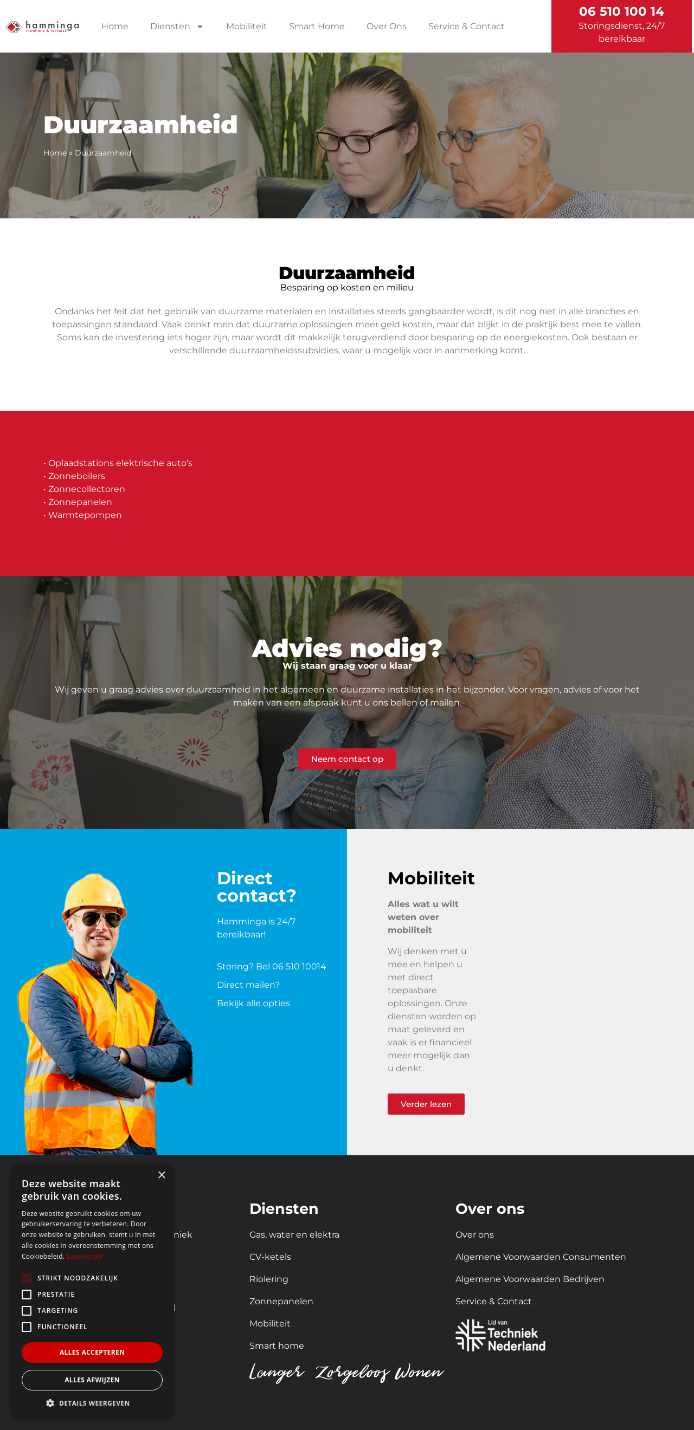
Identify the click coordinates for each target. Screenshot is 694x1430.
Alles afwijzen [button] (92, 1379)
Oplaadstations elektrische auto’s (120, 463)
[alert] (92, 1291)
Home (114, 26)
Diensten (177, 26)
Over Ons (387, 26)
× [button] (161, 1176)
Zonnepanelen (80, 502)
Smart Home (317, 26)
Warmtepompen (85, 515)
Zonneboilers (76, 476)
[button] (92, 1402)
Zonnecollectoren (86, 489)
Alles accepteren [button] (92, 1352)
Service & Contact (466, 26)
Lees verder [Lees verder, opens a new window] (85, 1256)
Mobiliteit (246, 26)
